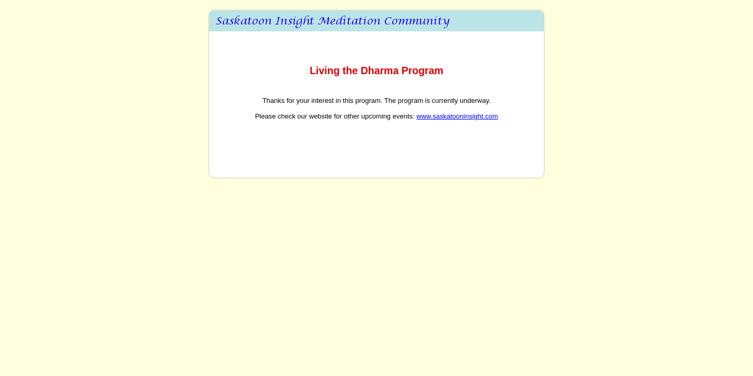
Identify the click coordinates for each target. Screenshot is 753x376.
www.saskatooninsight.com (457, 116)
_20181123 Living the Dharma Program (376, 20)
